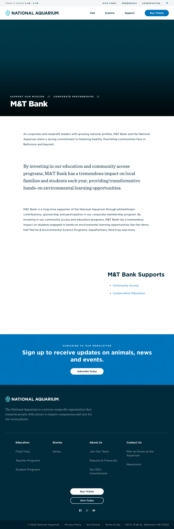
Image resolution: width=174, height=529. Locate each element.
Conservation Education (129, 293)
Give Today (87, 500)
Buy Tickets (87, 491)
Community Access (126, 285)
